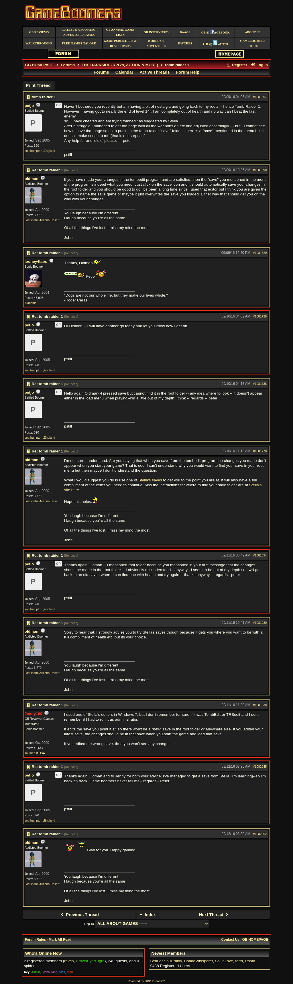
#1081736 (260, 316)
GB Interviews (155, 32)
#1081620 (260, 252)
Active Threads (155, 72)
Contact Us (230, 940)
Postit (250, 961)
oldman (31, 179)
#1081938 (260, 705)
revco (69, 961)
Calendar (124, 72)
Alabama (31, 303)
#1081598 (260, 170)
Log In (259, 65)
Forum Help (187, 72)
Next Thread (214, 914)
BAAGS (185, 32)
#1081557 (260, 97)
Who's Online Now (43, 953)
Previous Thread (79, 914)
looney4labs (36, 261)
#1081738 (260, 383)
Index (147, 914)
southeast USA (35, 753)
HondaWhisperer (198, 961)
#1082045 (260, 766)
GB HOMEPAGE (39, 65)
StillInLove (224, 961)
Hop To (89, 924)
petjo (29, 105)
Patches (185, 43)
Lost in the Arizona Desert (42, 220)
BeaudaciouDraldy (166, 961)
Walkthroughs (38, 43)
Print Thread (38, 85)
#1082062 (260, 834)
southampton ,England (40, 150)
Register (236, 65)
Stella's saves (150, 480)
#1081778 (260, 451)
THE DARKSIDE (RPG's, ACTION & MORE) (120, 65)
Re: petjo (71, 170)
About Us (252, 32)
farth (239, 961)
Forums (68, 65)
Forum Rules (35, 940)
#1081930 (260, 622)
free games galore (79, 43)
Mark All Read (60, 940)
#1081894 (260, 555)
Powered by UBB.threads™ (146, 981)
